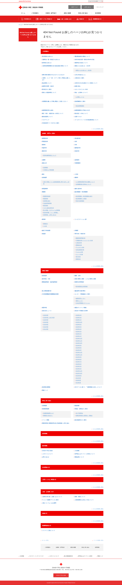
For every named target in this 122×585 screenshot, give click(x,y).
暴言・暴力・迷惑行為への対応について (52, 113)
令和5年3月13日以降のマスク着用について (86, 83)
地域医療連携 (45, 408)
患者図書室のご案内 (80, 101)
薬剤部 (43, 219)
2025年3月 (79, 331)
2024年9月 (79, 345)
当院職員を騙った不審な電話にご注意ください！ (55, 101)
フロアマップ (45, 119)
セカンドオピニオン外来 (81, 89)
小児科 (76, 174)
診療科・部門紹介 (51, 13)
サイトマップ (100, 7)
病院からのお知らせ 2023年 (84, 70)
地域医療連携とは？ (48, 413)
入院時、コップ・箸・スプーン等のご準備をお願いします (56, 79)
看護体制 (45, 198)
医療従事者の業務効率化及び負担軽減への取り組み (55, 423)
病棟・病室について (80, 496)
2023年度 (45, 315)
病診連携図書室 (80, 106)
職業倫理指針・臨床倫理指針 (49, 282)
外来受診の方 (26, 19)
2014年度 (45, 322)
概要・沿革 (77, 275)
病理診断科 (45, 188)
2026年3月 (79, 317)
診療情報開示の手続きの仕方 (82, 110)
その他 (45, 226)
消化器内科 (77, 138)
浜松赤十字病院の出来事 (81, 310)
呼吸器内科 (45, 141)
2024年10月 (79, 343)
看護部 (43, 192)
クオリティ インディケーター (36, 556)
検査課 (43, 233)
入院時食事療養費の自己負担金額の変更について (55, 66)
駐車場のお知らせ (46, 62)
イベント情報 (45, 420)
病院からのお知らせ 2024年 (82, 66)
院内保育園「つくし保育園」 (51, 212)
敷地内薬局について (47, 116)
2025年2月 (79, 333)
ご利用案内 (35, 13)
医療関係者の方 (94, 19)
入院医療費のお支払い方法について (84, 500)
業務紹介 (45, 223)
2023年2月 (79, 368)
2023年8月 (79, 359)
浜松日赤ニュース (46, 310)
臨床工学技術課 (46, 230)
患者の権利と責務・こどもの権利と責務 (85, 279)
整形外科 (44, 151)
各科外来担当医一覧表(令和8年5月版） (85, 59)
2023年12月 (79, 352)
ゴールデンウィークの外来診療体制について (86, 119)
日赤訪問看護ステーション (83, 303)
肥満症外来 (79, 245)
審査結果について (79, 457)
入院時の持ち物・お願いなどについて (52, 496)
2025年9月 (79, 324)
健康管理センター (80, 298)
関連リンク (45, 390)
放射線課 (44, 177)
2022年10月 (79, 373)
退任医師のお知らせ (47, 56)
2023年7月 (79, 361)
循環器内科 (45, 138)
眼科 (43, 174)
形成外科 (77, 151)
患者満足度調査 (46, 387)
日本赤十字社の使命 (47, 450)
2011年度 (45, 329)
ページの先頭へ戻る (98, 128)
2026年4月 (79, 315)
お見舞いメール (80, 97)
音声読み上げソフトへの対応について (85, 454)
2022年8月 (79, 375)
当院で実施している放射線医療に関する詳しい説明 (56, 182)
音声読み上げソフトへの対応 (85, 556)
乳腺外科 (44, 147)
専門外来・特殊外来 (80, 233)
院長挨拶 (44, 275)
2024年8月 (79, 347)
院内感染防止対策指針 (82, 286)
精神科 (43, 144)
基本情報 (44, 445)
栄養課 (76, 230)
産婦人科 (44, 163)
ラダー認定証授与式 (48, 208)
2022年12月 (79, 371)
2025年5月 (79, 327)
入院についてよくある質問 (49, 503)
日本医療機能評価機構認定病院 (50, 294)
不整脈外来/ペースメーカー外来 (84, 240)
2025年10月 (79, 322)
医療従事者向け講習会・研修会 (84, 415)
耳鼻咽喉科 (77, 163)
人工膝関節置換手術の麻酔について (85, 182)
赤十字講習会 (79, 413)
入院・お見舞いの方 (64, 19)
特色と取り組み (83, 13)
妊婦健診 (45, 167)
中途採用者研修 (47, 203)
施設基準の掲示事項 (80, 291)
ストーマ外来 (79, 254)
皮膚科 (43, 160)
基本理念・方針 (46, 279)
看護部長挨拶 (46, 196)
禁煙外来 (78, 259)
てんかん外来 (79, 252)
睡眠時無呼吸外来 (80, 238)
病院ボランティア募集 (80, 307)
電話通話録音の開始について (82, 56)
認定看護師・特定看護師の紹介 (84, 196)
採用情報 (97, 13)
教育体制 (45, 205)
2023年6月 (79, 364)
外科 (76, 144)
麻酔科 (76, 177)
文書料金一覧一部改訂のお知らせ (51, 59)
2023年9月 (79, 357)
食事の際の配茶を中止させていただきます (53, 74)
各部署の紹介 (46, 201)
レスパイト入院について (48, 530)
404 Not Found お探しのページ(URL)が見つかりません (28, 35)
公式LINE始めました (80, 74)
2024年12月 (79, 338)
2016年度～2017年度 (48, 317)
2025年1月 (79, 336)
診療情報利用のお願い (48, 110)
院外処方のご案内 (46, 89)
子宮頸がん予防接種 (48, 170)
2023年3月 (79, 366)
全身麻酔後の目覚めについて (83, 184)
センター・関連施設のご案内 (82, 294)
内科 (76, 141)
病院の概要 (67, 13)
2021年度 (78, 378)
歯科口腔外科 (78, 188)
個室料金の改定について (81, 62)
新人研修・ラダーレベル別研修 (51, 210)
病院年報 (44, 307)
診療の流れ (77, 86)
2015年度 (45, 320)
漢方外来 (78, 256)
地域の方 (80, 19)
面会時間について (46, 83)
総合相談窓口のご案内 (80, 420)
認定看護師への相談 (81, 198)
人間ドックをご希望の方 (43, 19)
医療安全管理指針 (79, 282)
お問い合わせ (87, 7)
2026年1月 (79, 320)
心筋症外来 (79, 242)
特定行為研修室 (80, 201)
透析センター (79, 301)
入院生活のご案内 (79, 78)
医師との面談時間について (49, 92)
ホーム (23, 13)
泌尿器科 (77, 160)
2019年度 (78, 382)
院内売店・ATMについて (81, 113)
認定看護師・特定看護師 (81, 192)
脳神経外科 (77, 147)
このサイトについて (47, 454)
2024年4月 (79, 350)
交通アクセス (74, 7)
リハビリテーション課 (80, 219)
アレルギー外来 (80, 247)
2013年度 (45, 324)
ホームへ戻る (45, 540)
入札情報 (77, 450)
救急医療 (77, 405)
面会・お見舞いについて (81, 92)
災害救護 (44, 405)
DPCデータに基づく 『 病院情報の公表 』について (88, 387)
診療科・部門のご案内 (48, 133)
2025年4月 (79, 329)
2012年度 (45, 327)
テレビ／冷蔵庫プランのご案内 (50, 500)
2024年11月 (79, 340)
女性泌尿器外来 (80, 249)
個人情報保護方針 (46, 291)
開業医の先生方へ (48, 415)
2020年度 (78, 380)
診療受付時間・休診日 (48, 86)
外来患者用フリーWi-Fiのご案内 (50, 123)
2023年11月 (79, 354)
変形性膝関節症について (49, 155)
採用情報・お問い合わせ (49, 215)
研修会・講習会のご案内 (81, 408)
